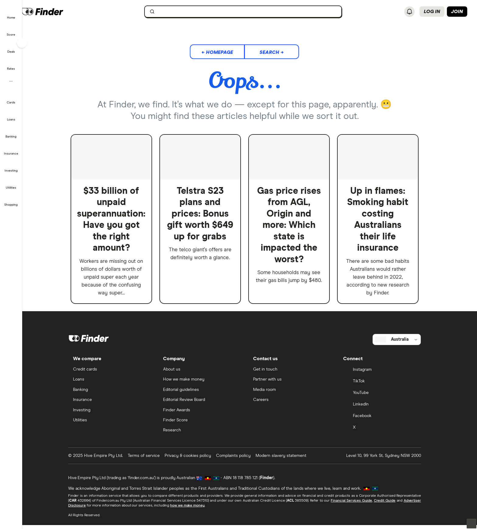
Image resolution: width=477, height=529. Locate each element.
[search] (252, 13)
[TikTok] (384, 385)
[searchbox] (248, 11)
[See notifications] (409, 12)
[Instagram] (384, 373)
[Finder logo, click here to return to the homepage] (64, 11)
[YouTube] (384, 396)
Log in (432, 11)
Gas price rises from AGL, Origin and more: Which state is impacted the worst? (294, 225)
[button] (11, 13)
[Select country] (402, 342)
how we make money (192, 509)
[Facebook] (384, 419)
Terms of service (149, 459)
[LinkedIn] (384, 408)
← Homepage (222, 52)
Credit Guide (389, 504)
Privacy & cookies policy (193, 459)
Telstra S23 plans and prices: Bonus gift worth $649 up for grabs (205, 213)
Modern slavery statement (286, 459)
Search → (277, 52)
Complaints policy (238, 459)
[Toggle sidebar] (22, 43)
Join (457, 11)
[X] (384, 431)
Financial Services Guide (356, 504)
